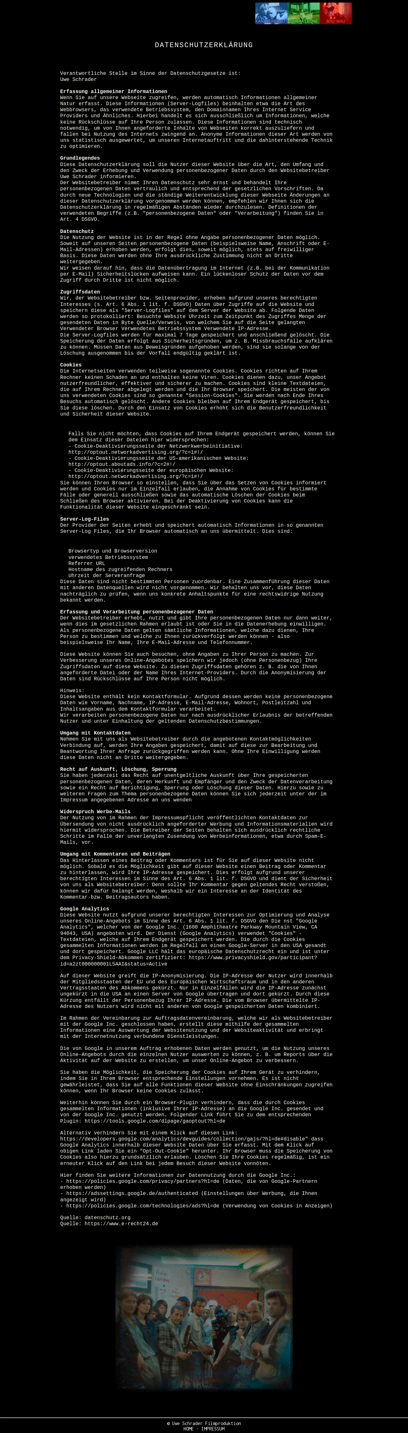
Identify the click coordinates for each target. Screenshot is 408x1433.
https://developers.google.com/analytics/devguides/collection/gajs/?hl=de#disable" (184, 1139)
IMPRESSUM (212, 1428)
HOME (189, 1428)
